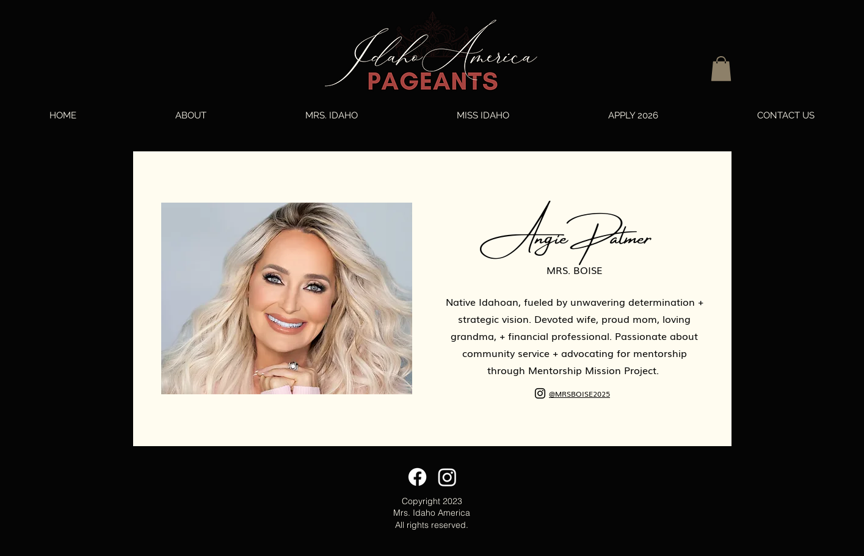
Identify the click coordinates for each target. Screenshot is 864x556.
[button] (721, 68)
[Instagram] (540, 393)
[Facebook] (417, 477)
